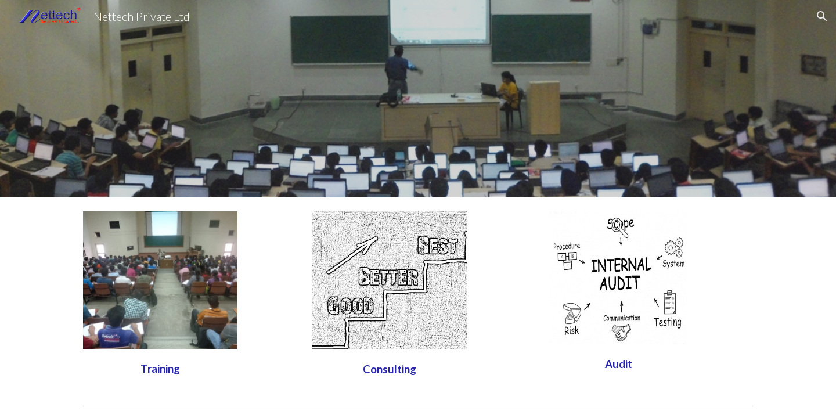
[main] (160, 367)
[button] (822, 16)
